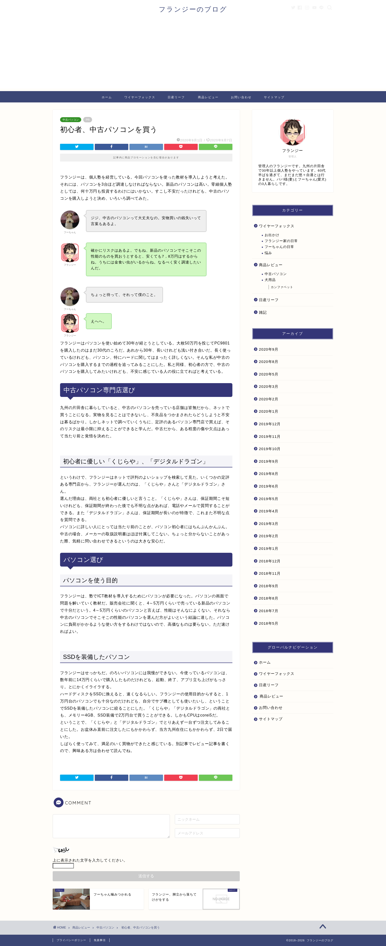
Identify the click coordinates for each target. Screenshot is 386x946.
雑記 (263, 312)
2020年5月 (268, 374)
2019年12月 (270, 424)
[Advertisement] (193, 54)
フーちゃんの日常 (279, 247)
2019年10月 (270, 449)
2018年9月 (268, 586)
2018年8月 (268, 598)
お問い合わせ (241, 97)
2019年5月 (268, 499)
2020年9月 (268, 349)
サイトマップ (274, 97)
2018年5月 (268, 623)
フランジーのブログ (193, 9)
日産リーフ (176, 97)
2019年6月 (268, 486)
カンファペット (282, 287)
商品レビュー (208, 97)
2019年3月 (268, 524)
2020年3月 (268, 386)
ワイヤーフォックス (139, 97)
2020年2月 (268, 399)
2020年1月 (268, 411)
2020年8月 (268, 361)
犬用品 (270, 280)
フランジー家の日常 (281, 241)
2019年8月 (268, 474)
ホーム (107, 97)
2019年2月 (268, 536)
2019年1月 (268, 548)
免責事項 (100, 940)
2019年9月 (268, 461)
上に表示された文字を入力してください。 (90, 860)
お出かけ (272, 235)
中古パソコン (71, 119)
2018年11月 (270, 573)
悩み (268, 253)
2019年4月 (268, 511)
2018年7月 (268, 611)
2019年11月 (270, 436)
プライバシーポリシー (71, 940)
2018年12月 (270, 561)
